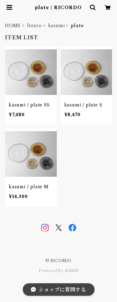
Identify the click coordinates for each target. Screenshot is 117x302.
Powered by (58, 270)
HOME (13, 25)
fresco (34, 25)
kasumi (56, 25)
